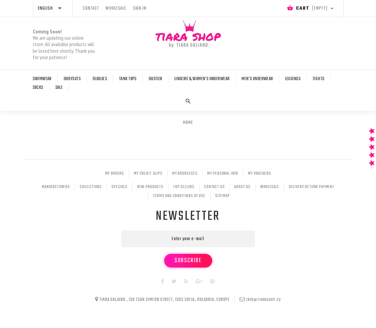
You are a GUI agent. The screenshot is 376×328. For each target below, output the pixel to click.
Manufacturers (56, 187)
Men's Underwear (257, 79)
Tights (319, 79)
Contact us (214, 187)
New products (150, 187)
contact (91, 8)
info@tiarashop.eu (263, 300)
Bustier (155, 79)
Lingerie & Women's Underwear (202, 79)
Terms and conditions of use (179, 196)
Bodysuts (72, 79)
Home (188, 123)
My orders (114, 173)
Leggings (293, 79)
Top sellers (184, 187)
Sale (59, 88)
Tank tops (128, 79)
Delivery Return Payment (311, 187)
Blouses (100, 79)
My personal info (222, 173)
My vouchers (259, 173)
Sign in (140, 8)
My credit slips (148, 173)
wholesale (115, 8)
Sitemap (222, 196)
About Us (242, 187)
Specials (119, 187)
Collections (91, 187)
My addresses (185, 173)
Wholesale (269, 187)
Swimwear (42, 79)
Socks (38, 88)
